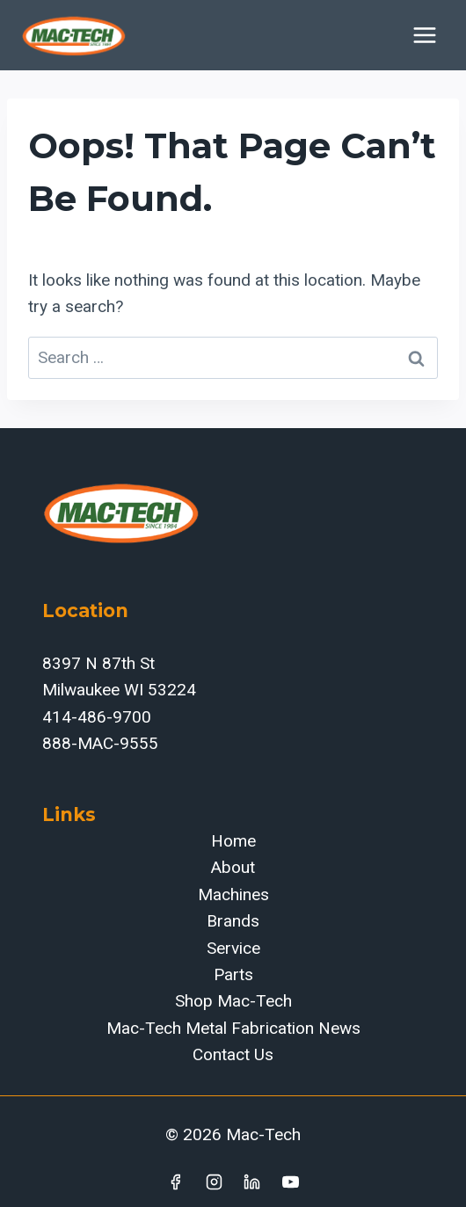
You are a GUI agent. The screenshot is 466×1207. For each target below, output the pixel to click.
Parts (233, 974)
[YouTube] (291, 1181)
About (233, 867)
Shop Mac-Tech (233, 1001)
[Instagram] (213, 1181)
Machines (233, 894)
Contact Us (233, 1054)
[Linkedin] (252, 1181)
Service (233, 948)
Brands (233, 921)
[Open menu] (424, 35)
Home (233, 841)
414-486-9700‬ (96, 717)
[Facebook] (175, 1181)
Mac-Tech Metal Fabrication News (233, 1028)
